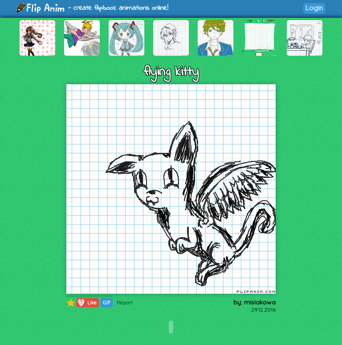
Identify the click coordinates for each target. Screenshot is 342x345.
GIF (106, 303)
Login (314, 8)
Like (87, 302)
